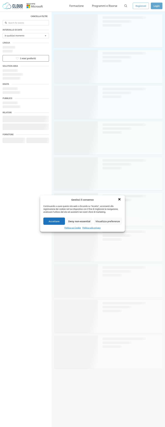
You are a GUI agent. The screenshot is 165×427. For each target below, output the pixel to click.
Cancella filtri (39, 16)
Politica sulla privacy (91, 227)
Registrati (141, 5)
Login (157, 5)
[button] (120, 200)
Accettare (54, 221)
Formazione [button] (76, 6)
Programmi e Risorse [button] (104, 6)
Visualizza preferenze (108, 221)
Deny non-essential (79, 221)
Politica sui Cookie (72, 227)
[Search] (125, 6)
